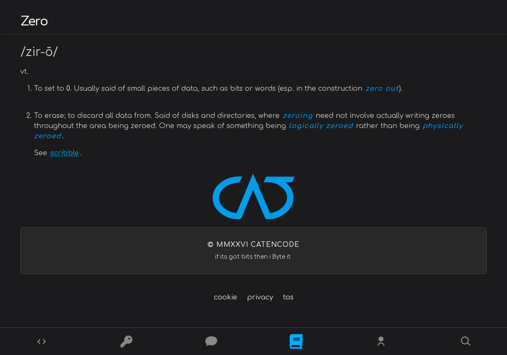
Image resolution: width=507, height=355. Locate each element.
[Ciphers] (126, 341)
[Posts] (211, 341)
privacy (260, 297)
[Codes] (42, 341)
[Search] (466, 341)
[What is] (296, 341)
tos (288, 297)
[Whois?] (381, 341)
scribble (64, 153)
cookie (225, 297)
